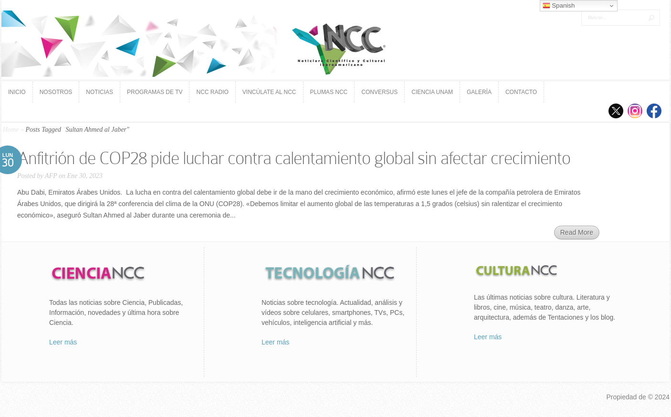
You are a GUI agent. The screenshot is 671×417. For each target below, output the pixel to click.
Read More (576, 232)
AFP (51, 175)
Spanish (559, 6)
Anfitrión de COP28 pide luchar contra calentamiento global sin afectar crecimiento (293, 158)
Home (11, 129)
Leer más (63, 342)
